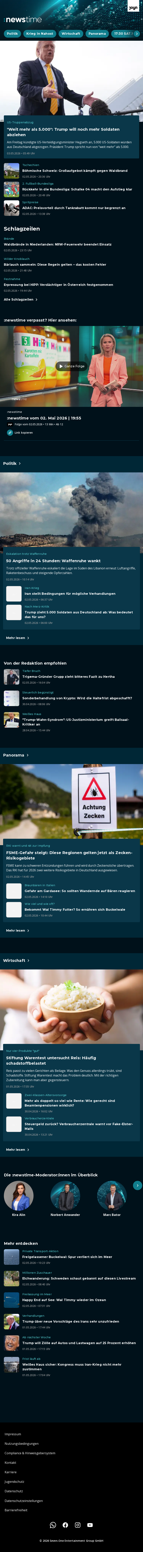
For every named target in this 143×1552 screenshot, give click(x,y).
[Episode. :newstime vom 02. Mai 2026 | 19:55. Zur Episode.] (71, 376)
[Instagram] (78, 1525)
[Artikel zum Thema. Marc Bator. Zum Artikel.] (118, 1199)
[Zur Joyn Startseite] (133, 6)
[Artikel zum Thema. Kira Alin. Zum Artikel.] (25, 1199)
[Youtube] (90, 1525)
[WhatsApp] (53, 1525)
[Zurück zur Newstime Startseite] (23, 19)
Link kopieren (20, 433)
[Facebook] (65, 1525)
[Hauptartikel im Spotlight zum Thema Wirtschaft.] (16, 960)
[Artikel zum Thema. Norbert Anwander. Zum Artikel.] (71, 1199)
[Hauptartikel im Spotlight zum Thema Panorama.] (16, 755)
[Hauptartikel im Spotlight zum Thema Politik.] (12, 463)
